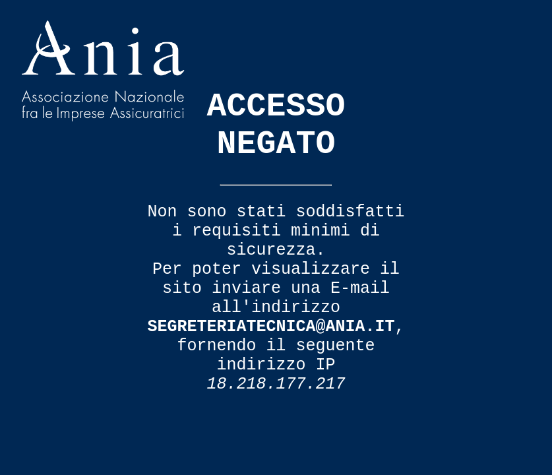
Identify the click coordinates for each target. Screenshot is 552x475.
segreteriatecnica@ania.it (270, 326)
